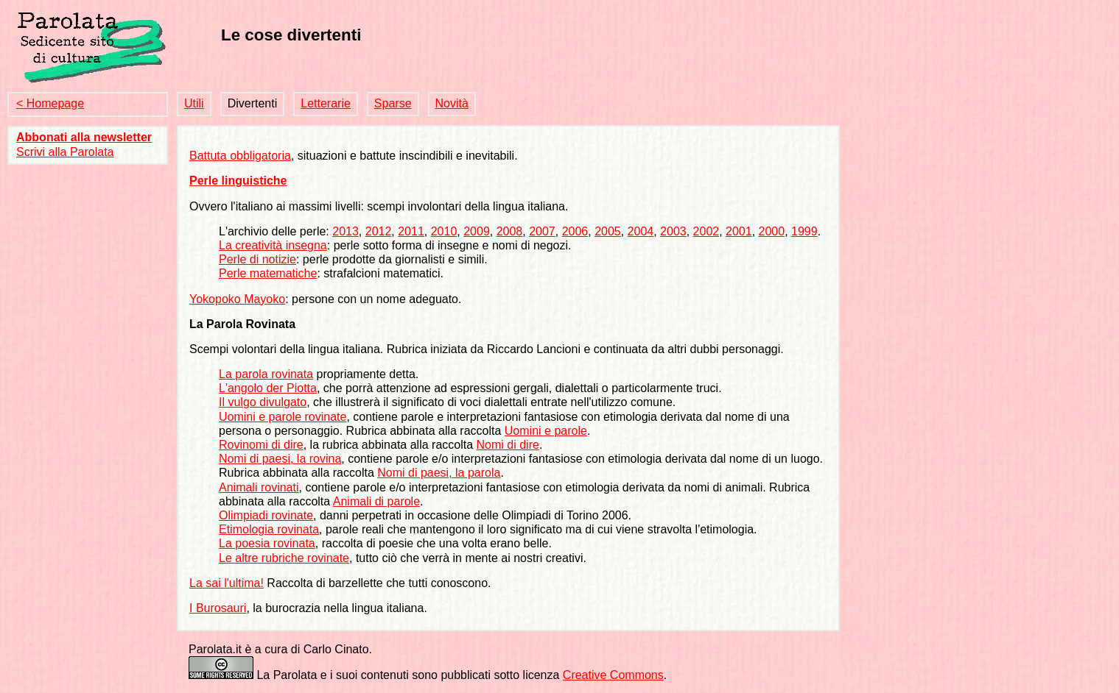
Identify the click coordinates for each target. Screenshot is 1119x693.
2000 (772, 231)
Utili (194, 103)
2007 (542, 231)
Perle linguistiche (238, 180)
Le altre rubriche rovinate (284, 558)
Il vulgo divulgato (262, 402)
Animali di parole (376, 501)
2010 (444, 231)
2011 (411, 231)
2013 (345, 231)
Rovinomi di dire (261, 444)
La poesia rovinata (267, 543)
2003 (673, 231)
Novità (452, 103)
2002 (706, 231)
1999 (804, 231)
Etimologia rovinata (269, 529)
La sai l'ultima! (226, 583)
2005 (607, 231)
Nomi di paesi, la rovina (280, 458)
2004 (641, 231)
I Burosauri (217, 608)
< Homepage (50, 103)
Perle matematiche (268, 273)
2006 (575, 231)
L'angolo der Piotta (268, 388)
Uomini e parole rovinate (282, 417)
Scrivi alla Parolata (65, 152)
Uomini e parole (546, 430)
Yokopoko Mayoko (237, 299)
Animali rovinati (258, 487)
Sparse (393, 103)
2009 (476, 231)
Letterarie (326, 103)
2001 (739, 231)
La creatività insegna (273, 245)
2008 (510, 231)
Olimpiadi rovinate (266, 515)
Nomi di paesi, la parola (438, 472)
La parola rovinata (266, 374)
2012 (378, 231)
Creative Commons (613, 675)
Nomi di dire (508, 444)
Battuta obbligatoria (240, 155)
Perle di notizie (257, 259)
